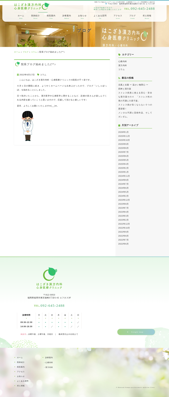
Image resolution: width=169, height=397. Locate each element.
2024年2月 (123, 196)
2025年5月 (123, 160)
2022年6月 (123, 244)
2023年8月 (123, 204)
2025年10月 (124, 140)
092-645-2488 (49, 305)
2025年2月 (123, 168)
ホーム (21, 17)
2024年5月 (123, 192)
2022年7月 (123, 240)
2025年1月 (123, 172)
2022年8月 (123, 236)
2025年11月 (124, 136)
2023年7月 (123, 208)
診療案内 (66, 17)
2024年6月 (123, 188)
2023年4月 (123, 212)
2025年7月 (123, 152)
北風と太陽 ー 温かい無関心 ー (133, 85)
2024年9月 (123, 180)
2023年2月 (123, 220)
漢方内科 (122, 65)
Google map (137, 332)
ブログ (132, 17)
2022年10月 (124, 228)
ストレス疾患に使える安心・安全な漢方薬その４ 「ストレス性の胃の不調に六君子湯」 (135, 97)
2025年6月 (123, 156)
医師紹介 (35, 17)
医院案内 (51, 17)
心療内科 (122, 61)
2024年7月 (123, 184)
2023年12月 (124, 200)
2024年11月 (124, 176)
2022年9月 (123, 232)
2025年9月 (123, 144)
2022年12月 (124, 224)
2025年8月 (123, 148)
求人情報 (147, 17)
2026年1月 (123, 132)
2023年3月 (123, 216)
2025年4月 (123, 164)
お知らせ (82, 17)
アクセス (118, 17)
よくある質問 (100, 17)
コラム (43, 75)
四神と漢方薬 (124, 89)
